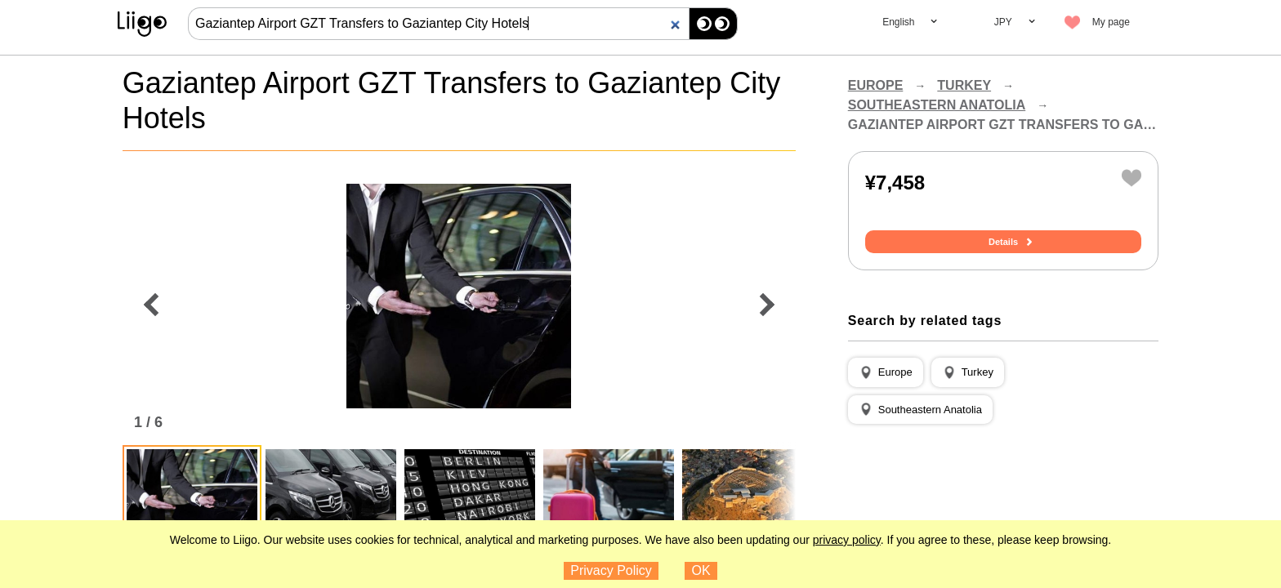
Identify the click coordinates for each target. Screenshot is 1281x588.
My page (1111, 22)
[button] (885, 372)
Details (1003, 242)
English (898, 22)
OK (701, 570)
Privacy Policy (611, 570)
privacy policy (847, 539)
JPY (1003, 22)
